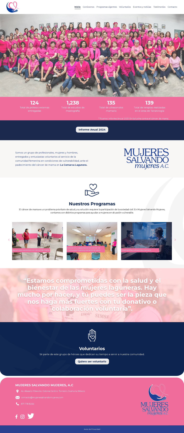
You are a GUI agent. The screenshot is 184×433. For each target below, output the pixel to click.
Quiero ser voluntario (92, 361)
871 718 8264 (27, 404)
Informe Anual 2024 (92, 129)
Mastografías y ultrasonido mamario (136, 250)
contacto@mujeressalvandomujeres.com (42, 397)
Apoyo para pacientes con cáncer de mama (31, 250)
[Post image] (37, 241)
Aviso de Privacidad (92, 429)
